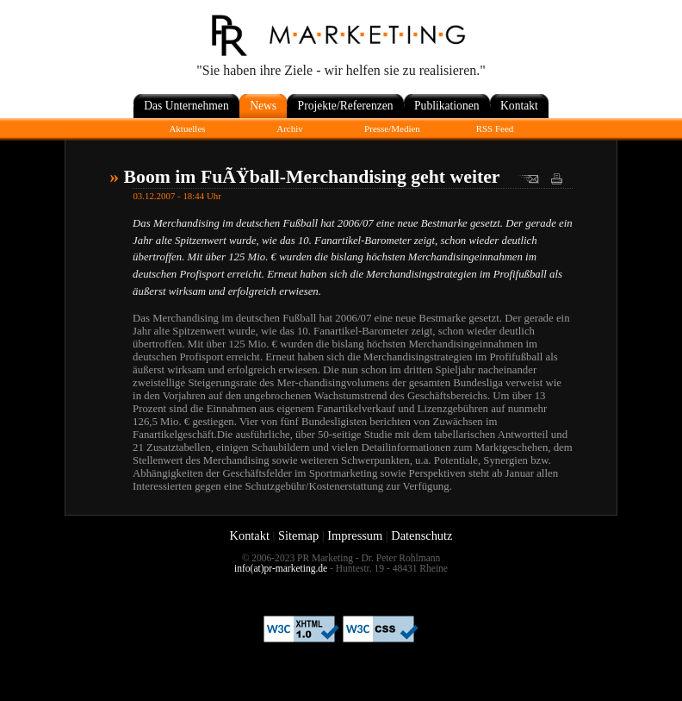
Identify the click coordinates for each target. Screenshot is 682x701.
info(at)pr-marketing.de (280, 568)
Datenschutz (421, 535)
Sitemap (298, 535)
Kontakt (250, 535)
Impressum (354, 535)
